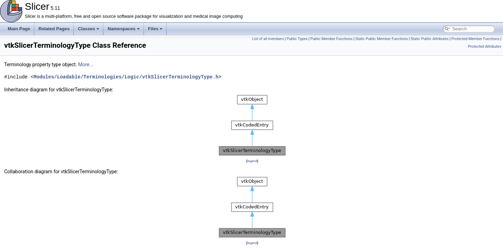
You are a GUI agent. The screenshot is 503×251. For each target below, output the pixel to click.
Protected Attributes (484, 46)
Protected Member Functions (475, 39)
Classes (88, 28)
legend (252, 161)
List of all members (268, 39)
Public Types (297, 39)
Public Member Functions (331, 39)
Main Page (19, 28)
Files (155, 28)
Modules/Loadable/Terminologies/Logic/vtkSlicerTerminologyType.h (126, 77)
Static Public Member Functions (381, 39)
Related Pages (54, 28)
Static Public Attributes (430, 39)
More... (85, 64)
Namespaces (124, 28)
